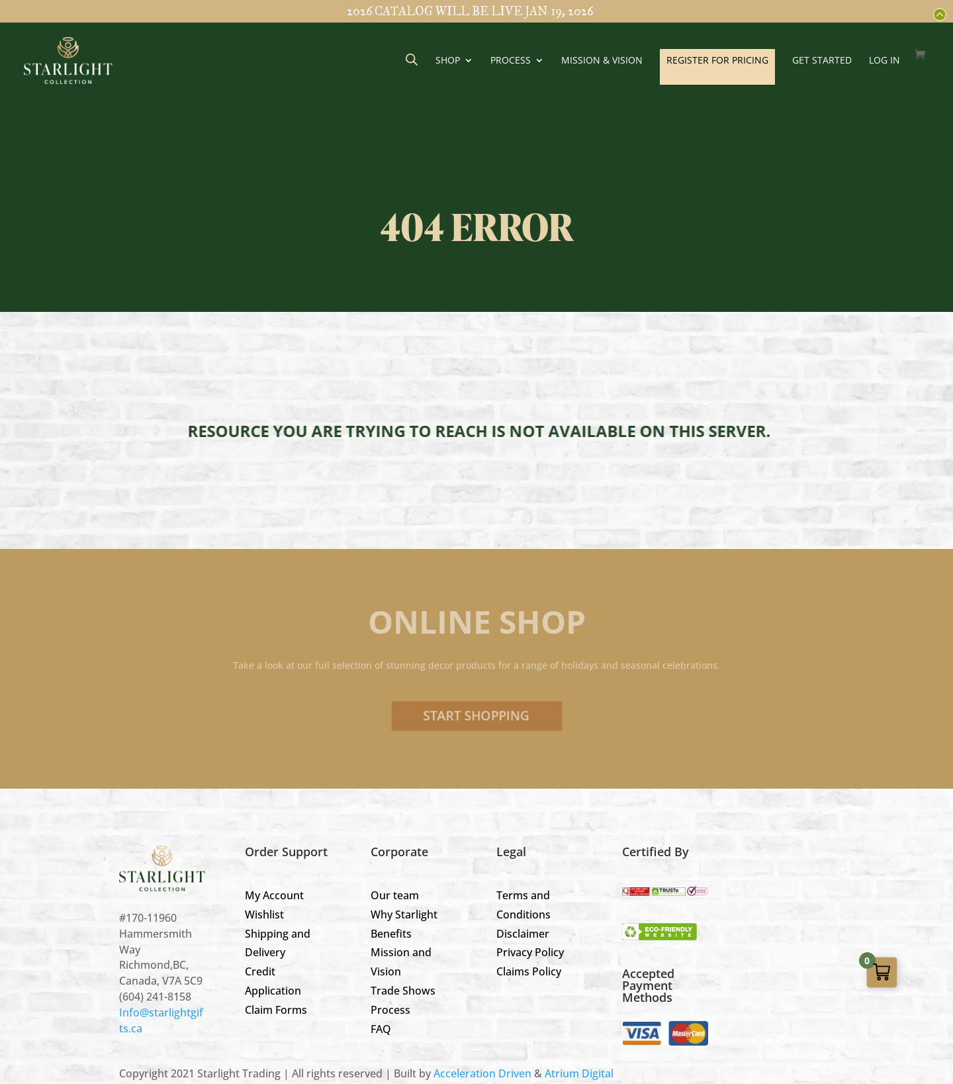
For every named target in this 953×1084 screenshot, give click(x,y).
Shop (447, 61)
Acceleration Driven (482, 1073)
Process (510, 61)
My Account (274, 895)
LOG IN (884, 61)
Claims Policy (528, 971)
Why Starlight (404, 914)
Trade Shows (403, 990)
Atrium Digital (579, 1073)
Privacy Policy (530, 952)
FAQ (381, 1029)
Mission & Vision (602, 61)
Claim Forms (276, 1010)
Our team (395, 895)
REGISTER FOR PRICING (717, 60)
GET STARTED (822, 61)
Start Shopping (476, 716)
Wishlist (264, 914)
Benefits (391, 933)
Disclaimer (522, 933)
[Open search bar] (411, 59)
